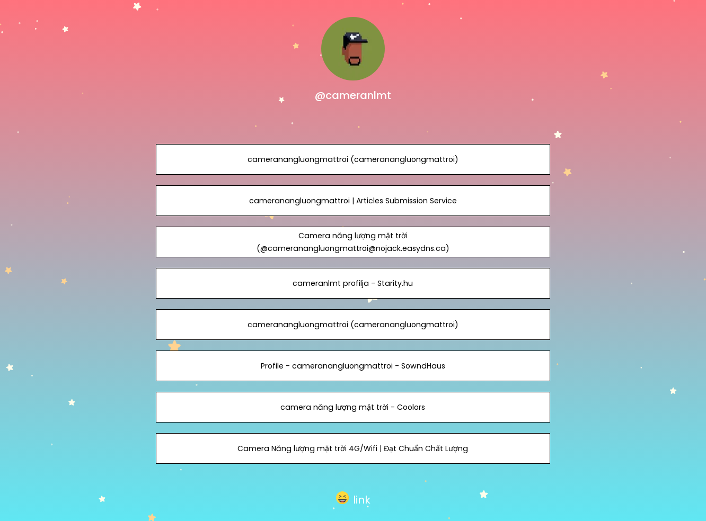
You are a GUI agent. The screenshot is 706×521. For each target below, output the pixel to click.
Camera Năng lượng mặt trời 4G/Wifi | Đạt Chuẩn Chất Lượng (352, 448)
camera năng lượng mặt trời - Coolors (352, 407)
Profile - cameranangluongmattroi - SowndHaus (353, 366)
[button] (353, 498)
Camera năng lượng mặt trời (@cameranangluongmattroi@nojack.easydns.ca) (353, 242)
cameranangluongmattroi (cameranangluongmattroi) (353, 159)
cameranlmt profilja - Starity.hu (353, 283)
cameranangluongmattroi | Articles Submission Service (353, 200)
